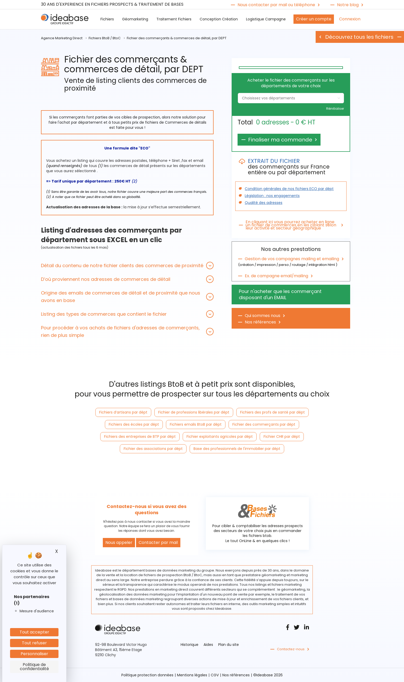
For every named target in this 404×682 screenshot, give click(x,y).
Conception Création (219, 19)
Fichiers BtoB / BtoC (105, 38)
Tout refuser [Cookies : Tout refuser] (34, 643)
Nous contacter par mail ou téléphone (276, 4)
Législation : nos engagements (272, 195)
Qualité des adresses (263, 202)
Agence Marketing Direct (61, 38)
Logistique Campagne (266, 19)
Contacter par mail (158, 542)
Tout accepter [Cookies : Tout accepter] (34, 632)
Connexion (349, 19)
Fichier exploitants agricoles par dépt (220, 436)
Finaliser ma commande (280, 139)
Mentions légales (192, 675)
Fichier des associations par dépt (153, 448)
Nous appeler (118, 542)
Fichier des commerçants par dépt (263, 424)
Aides (208, 644)
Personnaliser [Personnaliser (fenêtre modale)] (34, 654)
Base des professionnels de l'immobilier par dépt (236, 448)
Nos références (260, 322)
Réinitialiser (335, 109)
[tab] (127, 265)
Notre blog (348, 4)
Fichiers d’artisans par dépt (123, 412)
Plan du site (228, 644)
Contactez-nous (291, 649)
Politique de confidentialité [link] (34, 667)
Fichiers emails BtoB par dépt (196, 424)
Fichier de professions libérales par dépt (193, 412)
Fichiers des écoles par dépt (134, 424)
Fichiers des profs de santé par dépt (272, 412)
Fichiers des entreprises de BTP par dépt (140, 436)
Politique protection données (147, 675)
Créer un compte (313, 19)
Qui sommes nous (262, 315)
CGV (215, 675)
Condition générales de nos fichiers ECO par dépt (289, 188)
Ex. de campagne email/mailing (276, 275)
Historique (189, 644)
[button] (127, 265)
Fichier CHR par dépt (282, 436)
